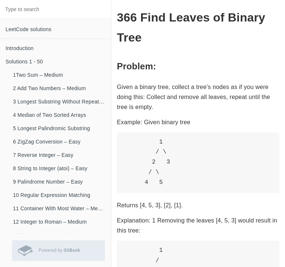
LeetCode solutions (28, 29)
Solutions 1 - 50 (24, 62)
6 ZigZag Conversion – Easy (47, 142)
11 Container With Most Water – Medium (61, 208)
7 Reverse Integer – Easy (43, 155)
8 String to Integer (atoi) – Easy (50, 168)
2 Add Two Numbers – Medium (49, 88)
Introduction (20, 48)
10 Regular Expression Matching (51, 195)
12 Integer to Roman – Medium (50, 222)
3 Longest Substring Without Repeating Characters (62, 102)
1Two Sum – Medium (38, 75)
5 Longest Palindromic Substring (51, 128)
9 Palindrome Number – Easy (48, 182)
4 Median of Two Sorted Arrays (49, 115)
